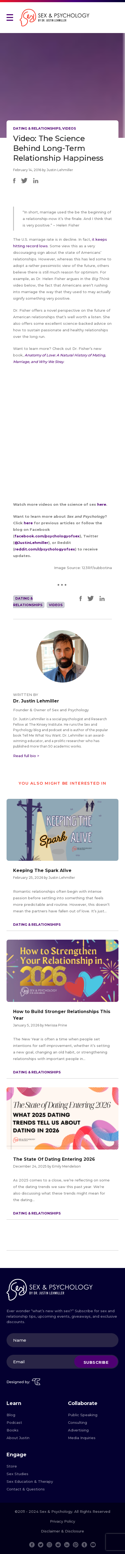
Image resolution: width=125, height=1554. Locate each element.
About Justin (18, 1438)
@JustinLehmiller (31, 542)
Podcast (14, 1422)
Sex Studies (17, 1474)
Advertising (78, 1430)
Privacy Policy (62, 1521)
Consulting (77, 1422)
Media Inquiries (82, 1438)
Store (12, 1466)
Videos (69, 128)
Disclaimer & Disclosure (62, 1531)
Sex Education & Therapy (30, 1481)
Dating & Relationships (37, 128)
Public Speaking (82, 1415)
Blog (11, 1415)
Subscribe (96, 1362)
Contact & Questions (26, 1489)
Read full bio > (26, 756)
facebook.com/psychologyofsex (47, 536)
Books (13, 1430)
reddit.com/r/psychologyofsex (44, 549)
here (101, 504)
